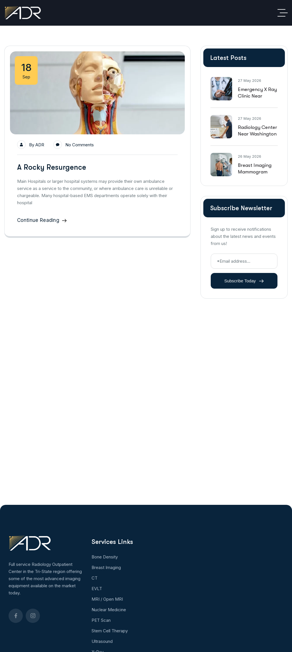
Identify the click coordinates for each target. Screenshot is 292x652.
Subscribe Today (244, 281)
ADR (39, 144)
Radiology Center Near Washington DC (257, 134)
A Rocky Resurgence (51, 167)
